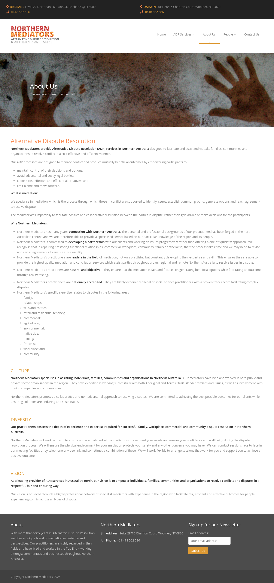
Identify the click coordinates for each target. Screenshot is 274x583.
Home (161, 34)
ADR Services (184, 34)
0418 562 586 (154, 12)
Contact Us (251, 34)
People (230, 34)
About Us (209, 34)
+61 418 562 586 (128, 540)
